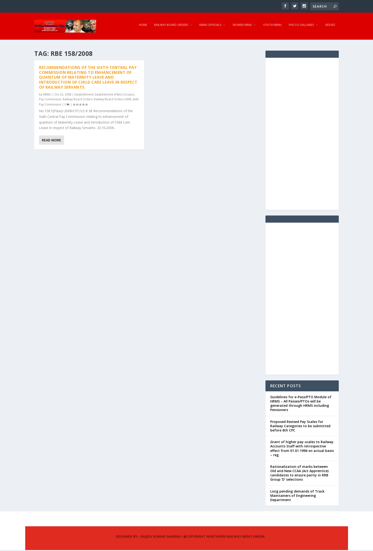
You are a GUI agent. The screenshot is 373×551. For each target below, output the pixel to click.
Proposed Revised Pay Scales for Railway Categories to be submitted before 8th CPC (300, 426)
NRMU (47, 95)
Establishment (83, 95)
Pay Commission (50, 100)
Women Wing (242, 27)
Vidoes (330, 27)
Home (143, 27)
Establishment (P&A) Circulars (114, 95)
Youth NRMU (272, 27)
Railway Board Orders (171, 27)
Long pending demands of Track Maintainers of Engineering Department (297, 496)
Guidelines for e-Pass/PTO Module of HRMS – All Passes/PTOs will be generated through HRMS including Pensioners (300, 404)
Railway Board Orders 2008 (112, 100)
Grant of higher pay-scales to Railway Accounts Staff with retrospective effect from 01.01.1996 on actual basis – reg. (302, 449)
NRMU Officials (210, 27)
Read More (51, 141)
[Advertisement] (302, 134)
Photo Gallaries (301, 27)
